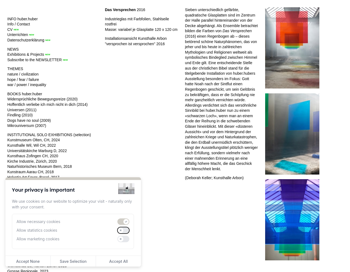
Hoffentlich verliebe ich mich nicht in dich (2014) (47, 104)
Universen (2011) (21, 110)
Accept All (118, 261)
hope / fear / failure (23, 79)
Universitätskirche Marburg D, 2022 (37, 151)
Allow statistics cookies (37, 230)
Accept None (28, 261)
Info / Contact (18, 24)
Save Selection (73, 261)
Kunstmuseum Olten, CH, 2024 (33, 140)
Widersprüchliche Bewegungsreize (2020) (42, 99)
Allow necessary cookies (38, 221)
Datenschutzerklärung (25, 40)
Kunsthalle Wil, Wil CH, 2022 (31, 145)
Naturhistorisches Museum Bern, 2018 (39, 166)
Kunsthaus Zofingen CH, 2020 (32, 156)
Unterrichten (17, 34)
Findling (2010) (20, 115)
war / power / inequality (26, 85)
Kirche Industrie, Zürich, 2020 (32, 161)
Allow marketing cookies (38, 239)
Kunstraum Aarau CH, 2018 (30, 172)
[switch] (123, 221)
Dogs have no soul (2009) (29, 120)
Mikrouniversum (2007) (26, 125)
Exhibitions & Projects (25, 54)
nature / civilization (22, 74)
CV (9, 29)
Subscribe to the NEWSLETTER (34, 60)
